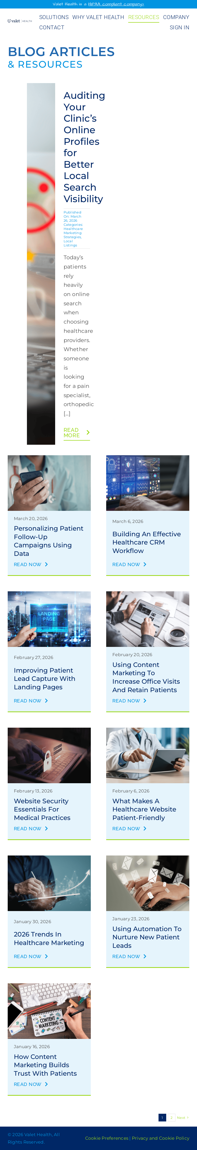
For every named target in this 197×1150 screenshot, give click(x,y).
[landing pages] (49, 594)
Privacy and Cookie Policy (160, 1138)
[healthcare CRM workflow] (147, 458)
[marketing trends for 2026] (49, 858)
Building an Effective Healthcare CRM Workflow (146, 542)
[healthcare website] (147, 730)
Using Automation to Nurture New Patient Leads (147, 937)
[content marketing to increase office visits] (147, 594)
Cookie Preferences (107, 1138)
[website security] (49, 730)
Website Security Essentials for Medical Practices (42, 809)
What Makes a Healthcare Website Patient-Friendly (144, 809)
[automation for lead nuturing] (147, 858)
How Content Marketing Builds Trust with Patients (45, 1065)
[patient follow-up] (49, 458)
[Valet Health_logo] (20, 22)
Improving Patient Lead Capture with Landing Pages (44, 678)
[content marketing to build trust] (49, 986)
